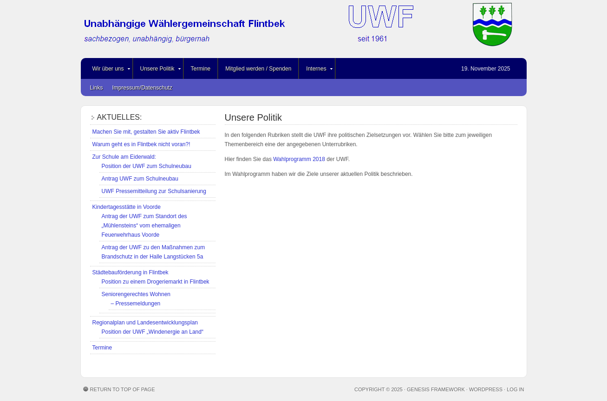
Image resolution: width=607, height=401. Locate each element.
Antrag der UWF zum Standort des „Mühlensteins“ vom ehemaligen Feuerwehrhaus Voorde (144, 225)
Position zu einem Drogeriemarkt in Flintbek (155, 281)
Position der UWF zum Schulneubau (146, 166)
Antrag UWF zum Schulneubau (140, 178)
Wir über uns (108, 70)
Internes (316, 70)
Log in (515, 389)
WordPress (486, 389)
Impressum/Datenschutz (142, 87)
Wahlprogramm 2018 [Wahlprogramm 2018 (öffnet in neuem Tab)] (299, 159)
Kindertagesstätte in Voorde (126, 207)
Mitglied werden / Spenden (258, 68)
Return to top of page (122, 389)
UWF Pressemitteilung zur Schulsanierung (154, 191)
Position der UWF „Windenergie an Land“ (152, 332)
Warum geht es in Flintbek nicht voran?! (141, 144)
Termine (201, 68)
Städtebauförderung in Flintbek (130, 272)
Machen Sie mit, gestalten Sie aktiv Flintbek (146, 132)
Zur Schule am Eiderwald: (124, 157)
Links (96, 87)
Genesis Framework (436, 389)
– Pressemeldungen (136, 303)
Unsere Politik (157, 70)
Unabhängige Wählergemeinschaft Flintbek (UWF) (304, 29)
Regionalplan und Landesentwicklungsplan (145, 322)
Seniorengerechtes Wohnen (136, 294)
